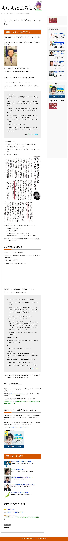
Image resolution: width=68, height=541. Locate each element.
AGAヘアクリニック (12, 515)
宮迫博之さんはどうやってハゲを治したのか (22, 477)
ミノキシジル (20, 393)
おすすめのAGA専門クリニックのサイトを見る (16, 427)
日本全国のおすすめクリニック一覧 (19, 492)
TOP (5, 13)
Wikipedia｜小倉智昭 (33, 134)
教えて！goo (35, 368)
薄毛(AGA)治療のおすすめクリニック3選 (21, 461)
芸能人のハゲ (7, 524)
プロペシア (13, 393)
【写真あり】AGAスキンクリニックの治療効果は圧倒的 (59, 43)
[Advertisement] (57, 133)
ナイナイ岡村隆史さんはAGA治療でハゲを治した (23, 484)
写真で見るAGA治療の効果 (17, 469)
